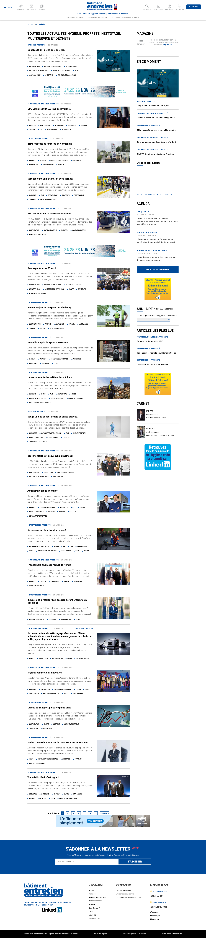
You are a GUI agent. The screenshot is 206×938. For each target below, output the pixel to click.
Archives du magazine (97, 897)
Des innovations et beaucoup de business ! (50, 455)
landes (62, 512)
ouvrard (78, 759)
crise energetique (71, 724)
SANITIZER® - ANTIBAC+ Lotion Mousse (154, 194)
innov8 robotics (79, 230)
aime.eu (32, 130)
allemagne (59, 125)
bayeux (61, 165)
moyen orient (47, 728)
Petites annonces (95, 901)
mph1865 (42, 798)
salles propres (79, 433)
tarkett (32, 199)
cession (43, 160)
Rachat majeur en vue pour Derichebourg (49, 307)
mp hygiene (77, 794)
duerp (86, 551)
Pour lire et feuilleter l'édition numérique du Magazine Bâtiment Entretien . (163, 42)
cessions (52, 619)
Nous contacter (94, 919)
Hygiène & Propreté (75, 17)
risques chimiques (75, 398)
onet (31, 759)
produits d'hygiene (37, 619)
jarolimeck (66, 130)
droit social (66, 551)
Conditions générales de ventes (134, 934)
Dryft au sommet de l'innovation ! (45, 672)
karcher (32, 195)
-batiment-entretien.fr (159, 891)
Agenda (92, 904)
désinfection (34, 66)
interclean (48, 472)
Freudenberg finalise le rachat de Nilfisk (49, 565)
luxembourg (52, 130)
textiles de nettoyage (38, 442)
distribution (45, 125)
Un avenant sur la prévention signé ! (46, 530)
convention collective (47, 551)
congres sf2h (34, 75)
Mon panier (154, 919)
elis (67, 433)
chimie (46, 724)
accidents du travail (38, 398)
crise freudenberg (36, 586)
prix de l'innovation (51, 694)
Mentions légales (100, 934)
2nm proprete (48, 165)
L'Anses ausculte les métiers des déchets (49, 377)
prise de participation (68, 798)
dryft (66, 694)
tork (87, 689)
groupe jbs (33, 165)
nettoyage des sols (48, 199)
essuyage (33, 433)
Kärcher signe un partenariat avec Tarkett (50, 178)
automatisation (50, 230)
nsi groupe (77, 359)
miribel (32, 798)
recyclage (59, 324)
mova (69, 659)
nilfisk (66, 581)
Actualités (40, 24)
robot (31, 659)
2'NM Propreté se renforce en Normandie (49, 143)
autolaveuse (57, 659)
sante (71, 289)
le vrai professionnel (38, 516)
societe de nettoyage (59, 160)
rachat (32, 160)
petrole (56, 724)
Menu (8, 7)
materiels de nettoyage (39, 71)
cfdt (31, 551)
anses (73, 394)
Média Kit (92, 915)
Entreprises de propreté (97, 17)
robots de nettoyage (38, 234)
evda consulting (36, 437)
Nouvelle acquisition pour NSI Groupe (47, 342)
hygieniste (49, 75)
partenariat (79, 195)
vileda (78, 689)
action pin (64, 507)
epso (56, 363)
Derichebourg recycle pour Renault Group (156, 353)
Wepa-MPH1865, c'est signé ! (43, 777)
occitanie (33, 363)
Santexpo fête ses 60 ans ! (41, 268)
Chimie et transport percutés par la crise (49, 707)
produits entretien (47, 507)
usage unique (52, 437)
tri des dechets (57, 398)
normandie (77, 160)
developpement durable (51, 433)
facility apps (78, 694)
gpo (41, 130)
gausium (64, 230)
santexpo (66, 195)
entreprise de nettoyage (39, 546)
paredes (32, 125)
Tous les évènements (157, 269)
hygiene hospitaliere (61, 71)
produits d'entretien (52, 66)
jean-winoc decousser (67, 75)
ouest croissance (36, 512)
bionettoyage (71, 66)
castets (72, 512)
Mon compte (155, 916)
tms (42, 195)
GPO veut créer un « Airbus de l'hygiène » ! (50, 108)
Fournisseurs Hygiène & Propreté (125, 17)
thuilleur (72, 125)
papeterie (45, 794)
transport (33, 728)
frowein (51, 512)
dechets (32, 394)
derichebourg (35, 324)
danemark (78, 581)
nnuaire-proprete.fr (158, 902)
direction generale (37, 763)
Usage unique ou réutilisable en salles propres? (52, 416)
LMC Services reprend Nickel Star (152, 364)
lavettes (66, 437)
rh (64, 546)
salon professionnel (74, 285)
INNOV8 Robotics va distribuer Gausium (49, 213)
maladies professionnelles (40, 403)
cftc (77, 551)
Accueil (30, 24)
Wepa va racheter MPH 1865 (150, 341)
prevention (52, 195)
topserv (84, 125)
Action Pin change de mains (42, 490)
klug (78, 619)
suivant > (104, 813)
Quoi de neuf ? (94, 908)
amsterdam (58, 477)
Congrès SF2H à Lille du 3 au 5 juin (46, 50)
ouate (66, 794)
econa (82, 507)
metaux (43, 328)
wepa (53, 798)
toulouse (45, 363)
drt (74, 507)
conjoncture (66, 619)
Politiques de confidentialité (172, 934)
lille (76, 71)
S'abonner (193, 7)
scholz (32, 328)
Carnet (91, 911)
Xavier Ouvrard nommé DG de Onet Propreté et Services (57, 742)
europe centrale (57, 328)
